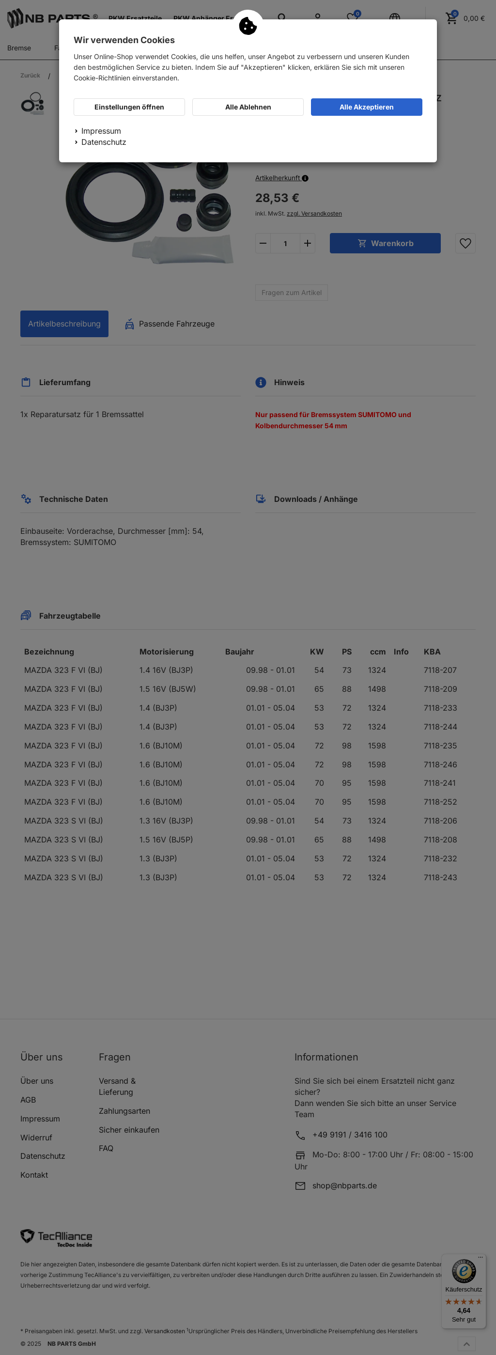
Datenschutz (103, 142)
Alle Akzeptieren (367, 107)
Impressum (101, 131)
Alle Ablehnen (248, 107)
